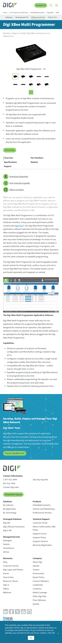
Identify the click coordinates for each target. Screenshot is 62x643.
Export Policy (38, 577)
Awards (36, 565)
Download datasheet (15, 176)
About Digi (37, 562)
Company (37, 558)
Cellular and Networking (44, 508)
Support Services (40, 541)
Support (7, 166)
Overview (8, 157)
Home (5, 13)
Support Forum (39, 533)
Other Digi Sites (39, 596)
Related (34, 162)
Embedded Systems (37, 13)
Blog (5, 562)
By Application (9, 508)
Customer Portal (40, 522)
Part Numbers (37, 157)
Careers (36, 569)
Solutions (7, 501)
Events (6, 573)
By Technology (9, 512)
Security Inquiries (40, 479)
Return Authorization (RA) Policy (44, 528)
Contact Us (41, 5)
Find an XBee (52, 17)
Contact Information (13, 476)
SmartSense (8, 548)
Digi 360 (6, 522)
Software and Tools (38, 17)
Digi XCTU (19, 225)
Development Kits (21, 17)
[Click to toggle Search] (51, 5)
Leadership (38, 584)
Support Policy (39, 537)
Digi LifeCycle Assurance (14, 526)
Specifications (10, 162)
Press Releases (39, 600)
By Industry (8, 505)
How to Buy (9, 150)
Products (37, 501)
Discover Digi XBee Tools (14, 453)
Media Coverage (40, 592)
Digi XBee (50, 13)
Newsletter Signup (13, 494)
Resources (7, 558)
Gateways (9, 17)
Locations (37, 588)
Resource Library (10, 581)
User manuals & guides (16, 183)
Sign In (6, 584)
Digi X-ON (7, 530)
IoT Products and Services (19, 13)
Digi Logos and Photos (13, 569)
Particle (6, 544)
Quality (36, 603)
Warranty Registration (42, 545)
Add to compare (13, 189)
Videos (6, 588)
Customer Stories (11, 565)
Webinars (7, 592)
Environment (38, 573)
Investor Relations (41, 581)
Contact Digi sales (11, 487)
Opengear (7, 540)
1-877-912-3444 (10, 479)
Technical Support (41, 519)
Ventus (6, 551)
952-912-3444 (9, 483)
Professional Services (42, 512)
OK (31, 638)
